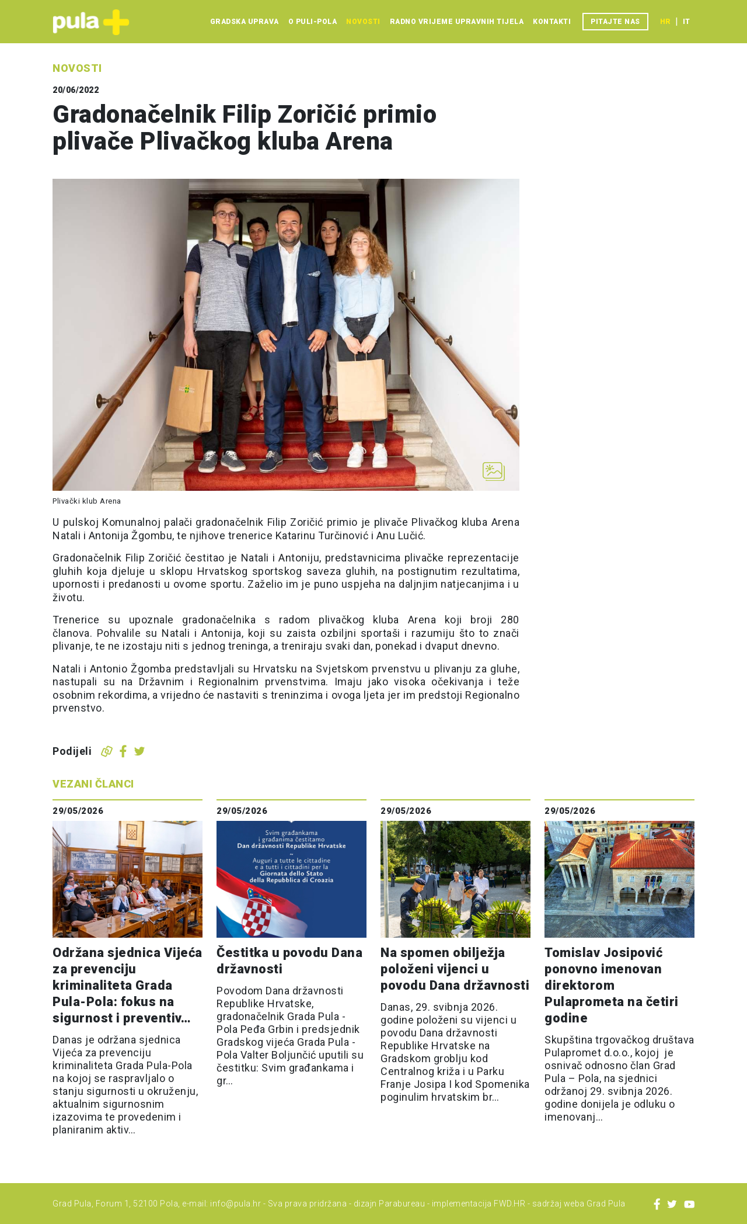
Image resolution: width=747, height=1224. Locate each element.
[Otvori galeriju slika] (494, 471)
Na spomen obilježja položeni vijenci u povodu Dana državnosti (455, 969)
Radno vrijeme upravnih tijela (457, 22)
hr (665, 22)
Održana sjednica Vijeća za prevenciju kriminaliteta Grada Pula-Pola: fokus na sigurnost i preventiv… (128, 985)
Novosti (363, 22)
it (686, 22)
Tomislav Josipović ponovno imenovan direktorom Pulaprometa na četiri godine (611, 985)
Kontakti (552, 22)
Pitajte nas (615, 22)
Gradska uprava (244, 22)
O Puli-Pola (312, 22)
